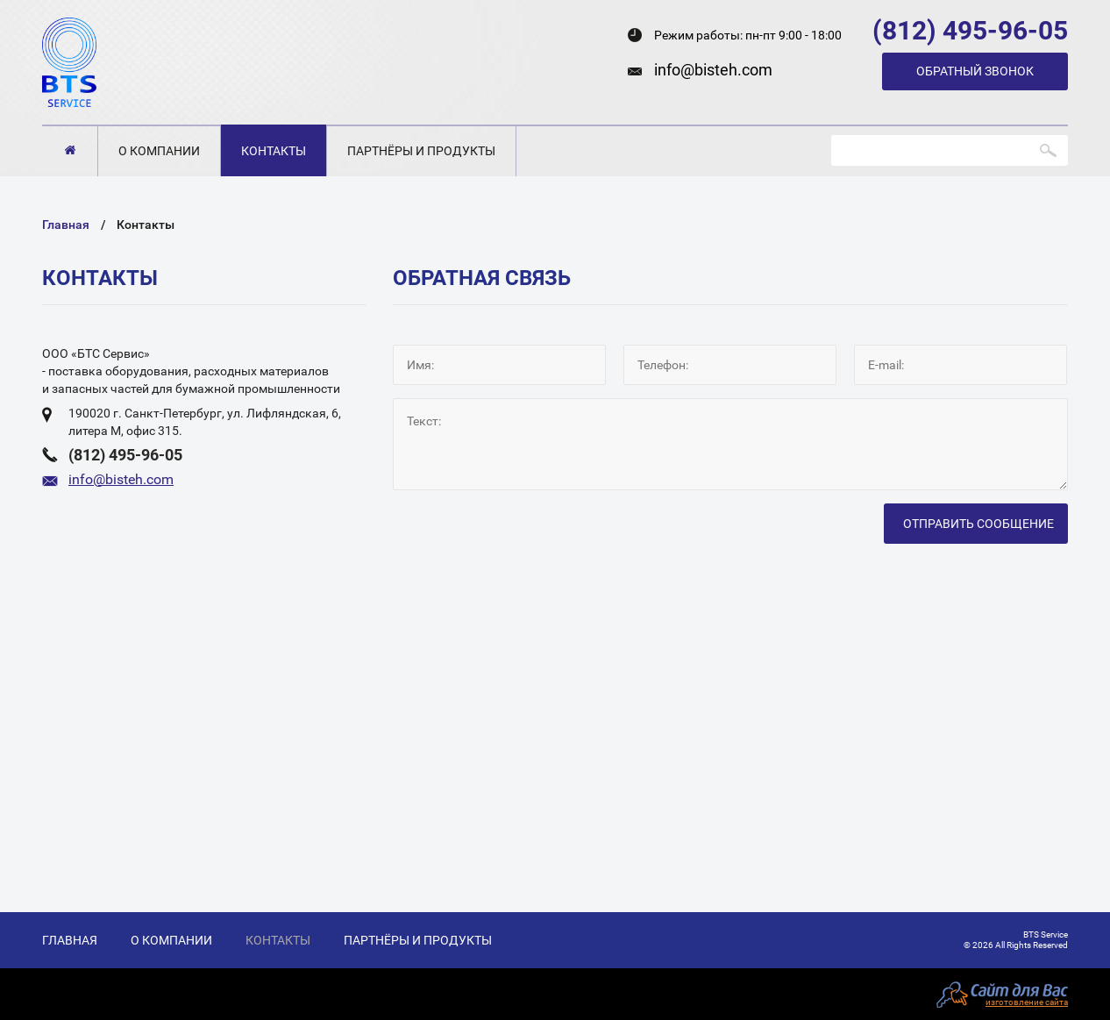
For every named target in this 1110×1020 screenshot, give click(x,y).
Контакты (273, 151)
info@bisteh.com (713, 70)
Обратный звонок (975, 71)
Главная (69, 150)
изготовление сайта (1026, 1002)
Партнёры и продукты (421, 151)
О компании (159, 151)
